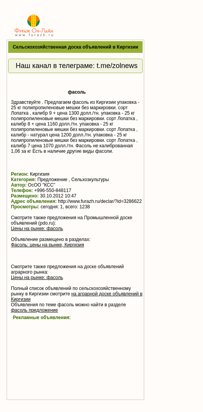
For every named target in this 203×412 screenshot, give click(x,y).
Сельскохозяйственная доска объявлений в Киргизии (75, 47)
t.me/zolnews (117, 66)
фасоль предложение (34, 310)
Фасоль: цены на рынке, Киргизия (47, 245)
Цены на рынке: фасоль (37, 228)
